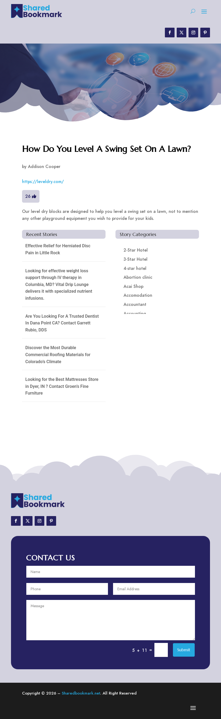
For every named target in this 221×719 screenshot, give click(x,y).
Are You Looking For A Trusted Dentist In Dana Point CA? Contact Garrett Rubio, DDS (62, 323)
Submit (183, 649)
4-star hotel (135, 268)
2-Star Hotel (136, 250)
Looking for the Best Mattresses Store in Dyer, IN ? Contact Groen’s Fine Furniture (61, 386)
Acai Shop (133, 286)
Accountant (135, 304)
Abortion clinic (138, 277)
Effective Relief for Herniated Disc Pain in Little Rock (57, 249)
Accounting (135, 313)
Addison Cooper (44, 166)
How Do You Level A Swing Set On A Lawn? (106, 149)
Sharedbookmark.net (81, 693)
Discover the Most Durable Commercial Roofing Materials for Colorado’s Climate (57, 354)
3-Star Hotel (135, 259)
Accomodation (138, 295)
